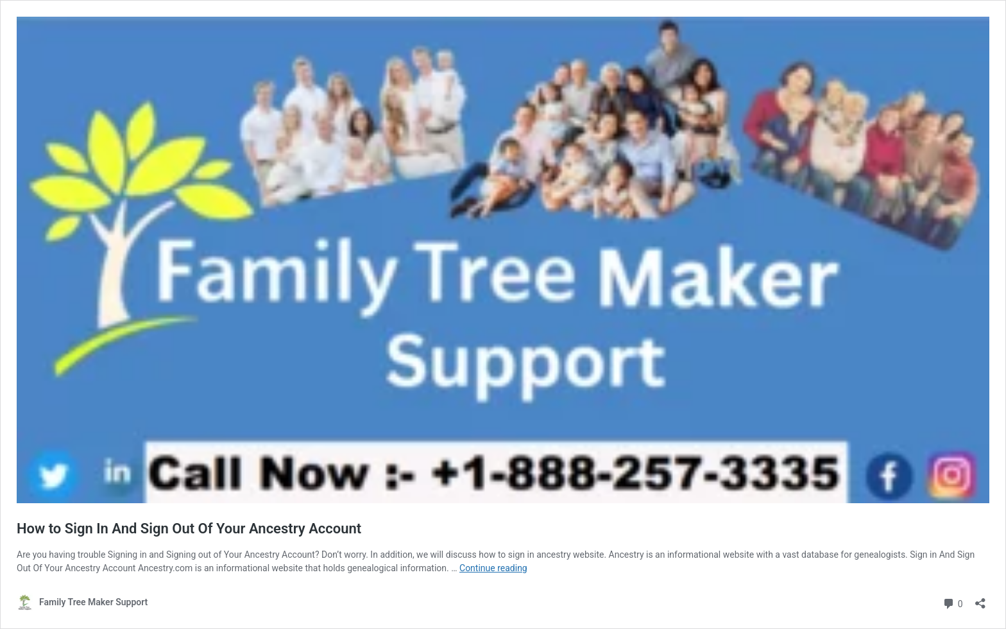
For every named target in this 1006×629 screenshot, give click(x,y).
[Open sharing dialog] (980, 599)
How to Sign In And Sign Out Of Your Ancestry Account (189, 529)
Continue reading (493, 568)
